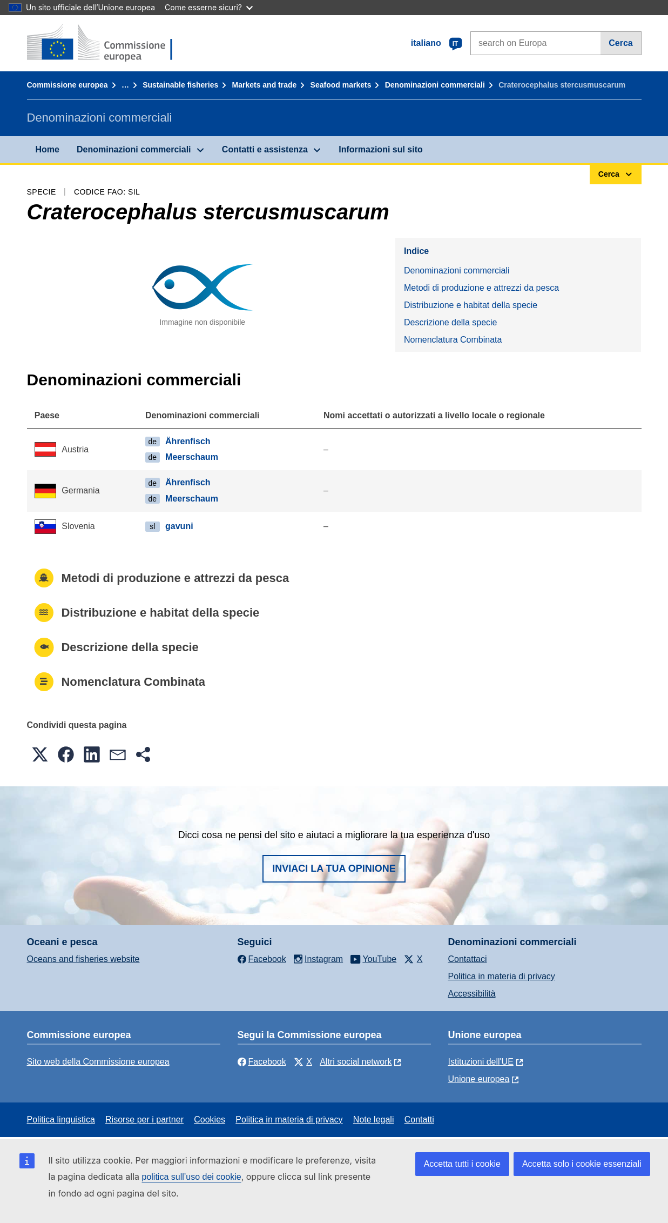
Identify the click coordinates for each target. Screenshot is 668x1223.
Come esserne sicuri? (209, 7)
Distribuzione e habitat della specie (470, 305)
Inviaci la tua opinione (334, 868)
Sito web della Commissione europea (98, 1061)
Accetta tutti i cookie (462, 1163)
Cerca (620, 43)
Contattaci (467, 959)
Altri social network (356, 1061)
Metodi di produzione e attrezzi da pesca (481, 287)
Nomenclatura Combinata (453, 339)
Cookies (209, 1119)
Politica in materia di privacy (501, 976)
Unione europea (479, 1079)
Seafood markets (341, 85)
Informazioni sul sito (381, 149)
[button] (40, 754)
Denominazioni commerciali (435, 85)
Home (47, 149)
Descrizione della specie (450, 322)
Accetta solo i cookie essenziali (582, 1163)
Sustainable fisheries (180, 85)
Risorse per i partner (144, 1119)
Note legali (373, 1119)
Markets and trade (264, 85)
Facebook (262, 1061)
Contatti (419, 1119)
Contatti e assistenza (265, 149)
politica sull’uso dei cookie (191, 1176)
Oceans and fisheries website (83, 959)
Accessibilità (472, 993)
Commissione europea (67, 85)
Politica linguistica (61, 1119)
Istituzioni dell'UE (481, 1061)
